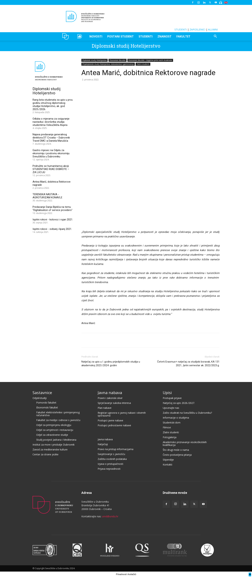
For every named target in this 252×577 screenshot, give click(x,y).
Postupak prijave (172, 398)
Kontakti (167, 464)
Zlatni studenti (143, 64)
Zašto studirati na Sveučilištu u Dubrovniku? (187, 412)
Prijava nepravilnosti (109, 468)
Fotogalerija (169, 437)
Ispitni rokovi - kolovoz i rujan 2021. (53, 219)
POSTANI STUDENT (120, 36)
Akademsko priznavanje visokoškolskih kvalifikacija (185, 443)
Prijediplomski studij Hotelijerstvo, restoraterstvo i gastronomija (108, 64)
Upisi (167, 392)
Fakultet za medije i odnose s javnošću (58, 420)
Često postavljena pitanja (177, 454)
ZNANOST (165, 36)
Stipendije (168, 459)
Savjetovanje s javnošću (111, 454)
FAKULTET (183, 36)
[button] (215, 36)
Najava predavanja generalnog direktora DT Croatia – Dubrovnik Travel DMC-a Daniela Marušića (51, 137)
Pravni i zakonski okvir (110, 398)
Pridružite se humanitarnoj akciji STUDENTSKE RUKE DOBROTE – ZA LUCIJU (51, 169)
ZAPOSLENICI (197, 29)
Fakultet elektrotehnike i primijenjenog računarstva (58, 414)
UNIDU (66, 36)
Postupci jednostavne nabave (114, 425)
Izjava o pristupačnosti (110, 463)
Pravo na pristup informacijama (115, 449)
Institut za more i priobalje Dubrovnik (54, 444)
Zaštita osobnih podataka (112, 459)
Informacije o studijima (176, 417)
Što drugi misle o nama (176, 449)
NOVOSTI (95, 36)
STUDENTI (180, 29)
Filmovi (167, 427)
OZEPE (80, 36)
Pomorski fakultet (46, 402)
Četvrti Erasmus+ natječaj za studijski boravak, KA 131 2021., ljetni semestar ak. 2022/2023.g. (188, 363)
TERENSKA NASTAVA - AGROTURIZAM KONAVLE (47, 196)
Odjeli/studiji (40, 398)
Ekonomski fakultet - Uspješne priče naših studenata (150, 60)
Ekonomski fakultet (117, 60)
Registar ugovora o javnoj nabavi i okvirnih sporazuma (122, 414)
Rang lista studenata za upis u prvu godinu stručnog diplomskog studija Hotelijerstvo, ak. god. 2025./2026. (53, 104)
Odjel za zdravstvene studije (52, 434)
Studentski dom (171, 422)
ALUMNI (213, 29)
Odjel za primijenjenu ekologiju (53, 425)
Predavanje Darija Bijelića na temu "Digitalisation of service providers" (52, 208)
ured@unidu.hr (110, 516)
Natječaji (103, 444)
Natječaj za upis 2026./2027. (179, 403)
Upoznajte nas (171, 407)
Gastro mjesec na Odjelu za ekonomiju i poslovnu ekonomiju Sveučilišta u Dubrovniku (51, 153)
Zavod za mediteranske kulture (50, 449)
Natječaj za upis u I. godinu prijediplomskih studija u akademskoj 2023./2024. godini (110, 363)
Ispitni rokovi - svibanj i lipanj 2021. (52, 229)
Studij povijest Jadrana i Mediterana (56, 439)
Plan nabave (104, 407)
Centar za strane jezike (45, 454)
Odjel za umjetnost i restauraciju (54, 430)
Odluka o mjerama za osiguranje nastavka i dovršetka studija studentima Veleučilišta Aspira (51, 122)
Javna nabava (110, 392)
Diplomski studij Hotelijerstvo (126, 46)
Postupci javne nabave (110, 420)
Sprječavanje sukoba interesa (114, 403)
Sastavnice (42, 392)
